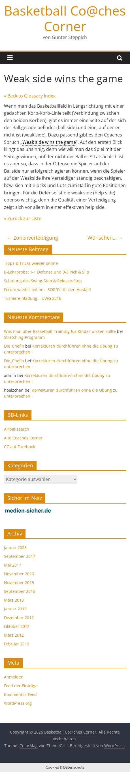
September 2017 (19, 556)
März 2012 (14, 635)
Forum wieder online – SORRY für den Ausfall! (47, 289)
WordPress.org (18, 703)
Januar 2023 (15, 547)
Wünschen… (105, 237)
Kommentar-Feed (20, 694)
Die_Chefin (14, 346)
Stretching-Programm (24, 337)
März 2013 (14, 600)
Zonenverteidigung (32, 237)
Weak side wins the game (49, 142)
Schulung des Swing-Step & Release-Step (43, 280)
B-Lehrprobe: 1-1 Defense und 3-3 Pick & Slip (46, 272)
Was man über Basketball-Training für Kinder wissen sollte (60, 331)
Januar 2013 (15, 608)
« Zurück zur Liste (22, 218)
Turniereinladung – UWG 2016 (32, 298)
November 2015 (19, 582)
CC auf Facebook (19, 446)
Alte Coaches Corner (23, 438)
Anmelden (14, 677)
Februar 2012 (16, 644)
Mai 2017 (12, 565)
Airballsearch (16, 429)
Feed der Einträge (21, 685)
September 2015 (19, 591)
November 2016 (19, 573)
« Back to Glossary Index (30, 96)
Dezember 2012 (19, 617)
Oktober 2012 (16, 626)
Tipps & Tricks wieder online (31, 263)
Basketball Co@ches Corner (65, 18)
